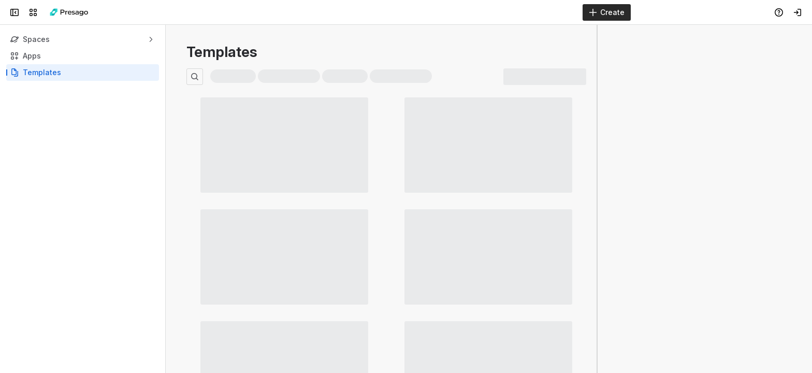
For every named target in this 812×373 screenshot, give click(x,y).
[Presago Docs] (69, 12)
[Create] (607, 12)
